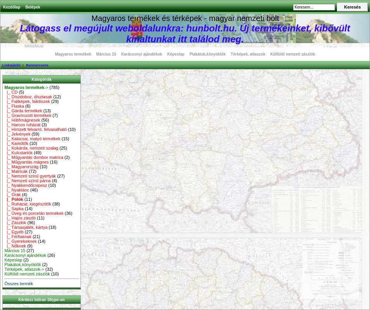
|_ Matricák (16, 171)
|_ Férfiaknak (17, 236)
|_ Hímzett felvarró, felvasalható (35, 129)
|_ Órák (12, 194)
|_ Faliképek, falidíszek (27, 101)
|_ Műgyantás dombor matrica (33, 157)
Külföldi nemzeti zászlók (292, 54)
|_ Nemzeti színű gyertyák (30, 176)
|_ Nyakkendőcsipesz (25, 185)
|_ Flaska (14, 106)
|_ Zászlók (15, 222)
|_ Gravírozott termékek (27, 115)
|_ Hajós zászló (20, 218)
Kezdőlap (11, 7)
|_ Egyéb (13, 232)
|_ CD (10, 92)
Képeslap (175, 54)
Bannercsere (37, 65)
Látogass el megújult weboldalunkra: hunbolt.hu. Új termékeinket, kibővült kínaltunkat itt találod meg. (185, 33)
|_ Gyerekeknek (20, 241)
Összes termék (18, 283)
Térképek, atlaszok (248, 54)
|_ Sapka (13, 208)
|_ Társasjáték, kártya (25, 227)
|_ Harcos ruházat (22, 124)
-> (26, 87)
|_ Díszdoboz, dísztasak (28, 96)
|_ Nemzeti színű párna (27, 180)
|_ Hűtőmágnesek (22, 120)
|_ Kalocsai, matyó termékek (32, 138)
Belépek (32, 7)
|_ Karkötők (16, 143)
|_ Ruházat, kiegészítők (27, 204)
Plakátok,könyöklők (207, 54)
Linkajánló (11, 65)
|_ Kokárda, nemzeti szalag (31, 148)
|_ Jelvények (17, 134)
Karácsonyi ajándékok (141, 54)
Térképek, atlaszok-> (24, 269)
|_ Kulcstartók (18, 152)
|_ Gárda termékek (23, 110)
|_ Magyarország (21, 166)
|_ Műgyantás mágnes (26, 162)
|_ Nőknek (15, 246)
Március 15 (106, 54)
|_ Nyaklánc (16, 190)
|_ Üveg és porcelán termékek (33, 213)
